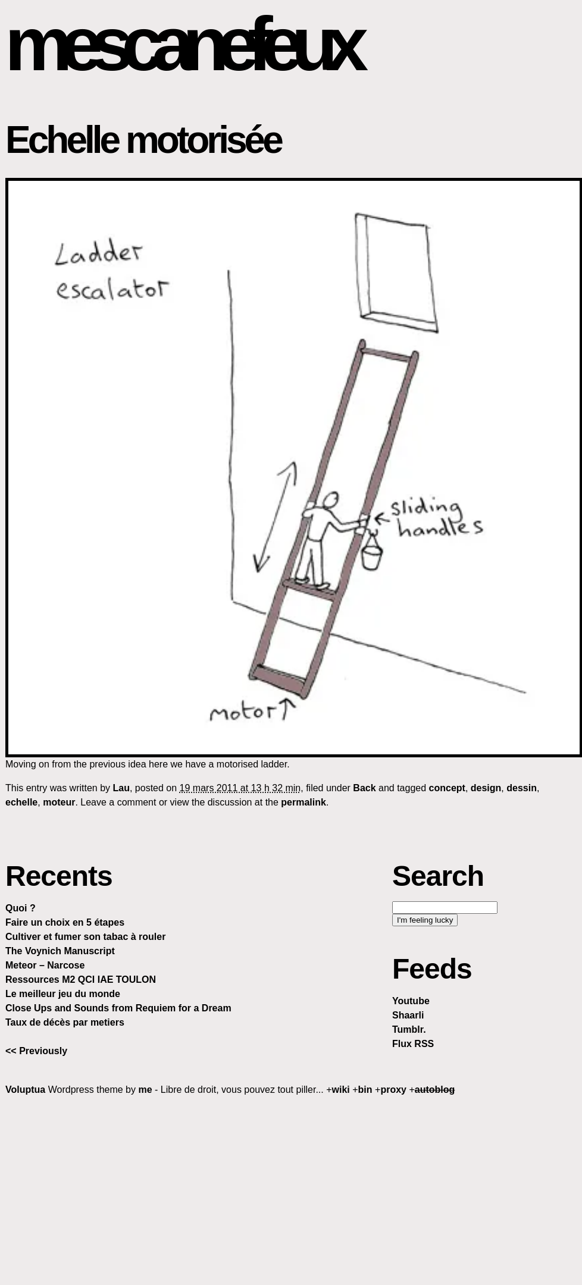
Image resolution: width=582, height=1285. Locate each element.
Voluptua (25, 1090)
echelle (21, 802)
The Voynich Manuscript (60, 951)
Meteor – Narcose (45, 965)
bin (365, 1090)
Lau (121, 788)
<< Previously (36, 1051)
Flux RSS (413, 1044)
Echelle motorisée (143, 139)
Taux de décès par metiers (64, 1022)
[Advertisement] (291, 1190)
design (486, 788)
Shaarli (408, 1015)
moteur (59, 802)
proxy (393, 1090)
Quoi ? (20, 908)
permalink (303, 802)
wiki (341, 1090)
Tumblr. (409, 1029)
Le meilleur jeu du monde (62, 994)
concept (447, 788)
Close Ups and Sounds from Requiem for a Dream (118, 1008)
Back (364, 788)
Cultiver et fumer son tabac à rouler (85, 937)
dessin (521, 788)
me (145, 1090)
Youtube (411, 1001)
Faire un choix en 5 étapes (64, 922)
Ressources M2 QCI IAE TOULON (80, 979)
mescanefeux (180, 43)
